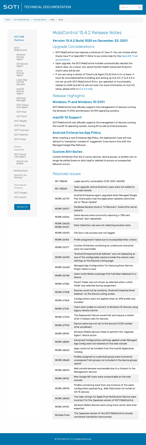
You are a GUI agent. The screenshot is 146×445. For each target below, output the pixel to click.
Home (7, 20)
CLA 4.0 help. (86, 89)
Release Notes (40, 20)
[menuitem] (22, 170)
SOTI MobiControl (22, 20)
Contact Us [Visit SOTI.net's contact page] (22, 207)
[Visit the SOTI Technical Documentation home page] (12, 10)
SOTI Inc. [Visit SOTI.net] (70, 439)
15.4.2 (61, 20)
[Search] (131, 7)
